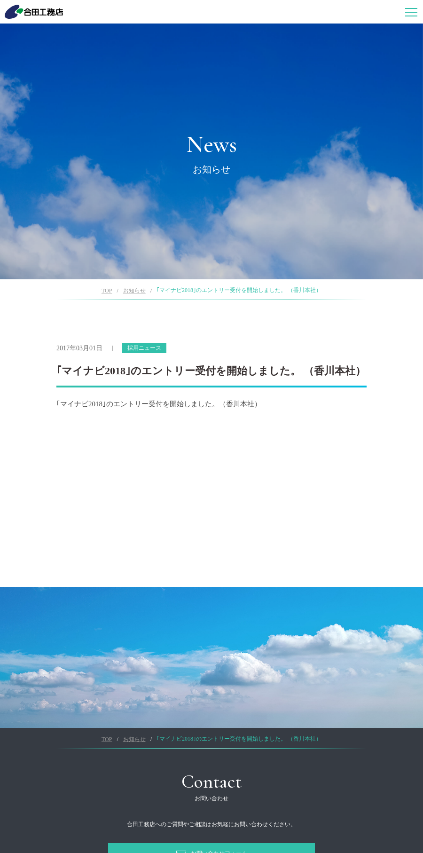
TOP (107, 290)
